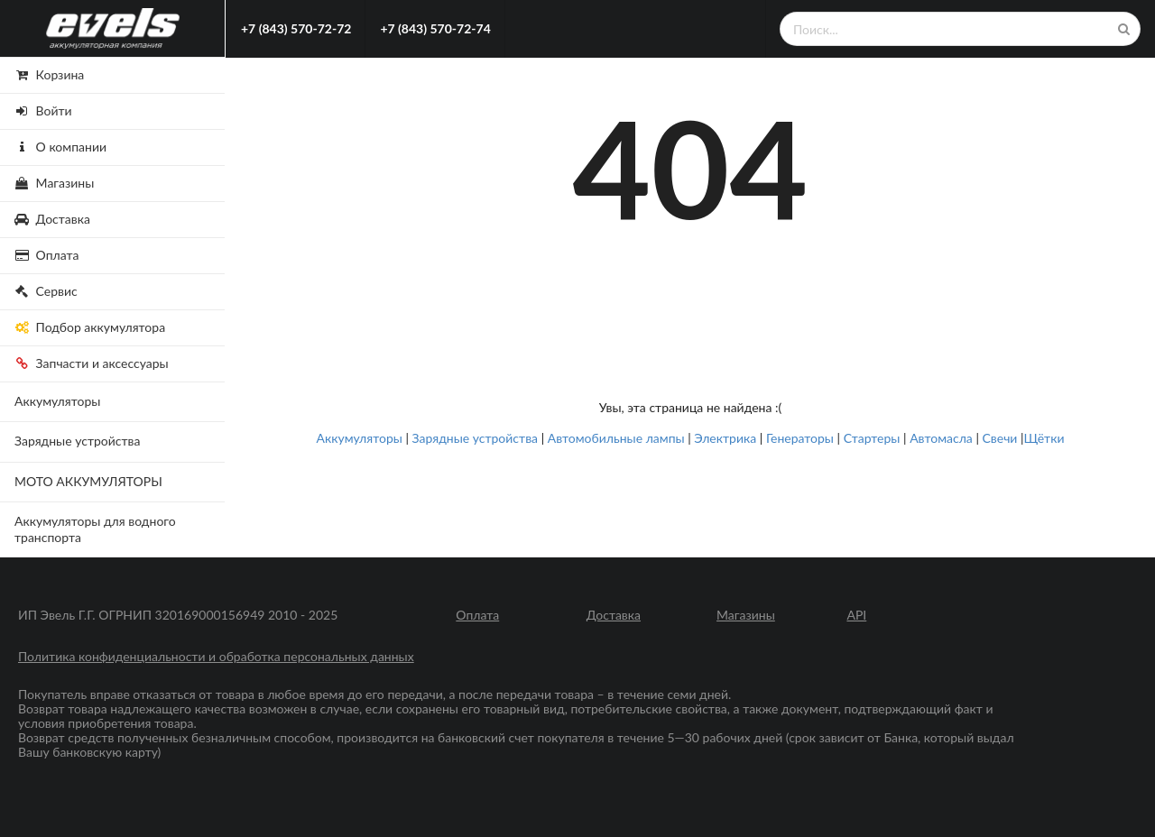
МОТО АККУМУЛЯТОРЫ (88, 481)
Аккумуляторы (57, 401)
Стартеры (872, 438)
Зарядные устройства (77, 440)
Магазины (745, 615)
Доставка (614, 615)
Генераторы (800, 438)
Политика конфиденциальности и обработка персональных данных (216, 656)
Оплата (477, 615)
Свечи (1000, 438)
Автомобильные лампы (616, 438)
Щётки (1044, 438)
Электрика (725, 438)
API (856, 615)
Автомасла (941, 438)
